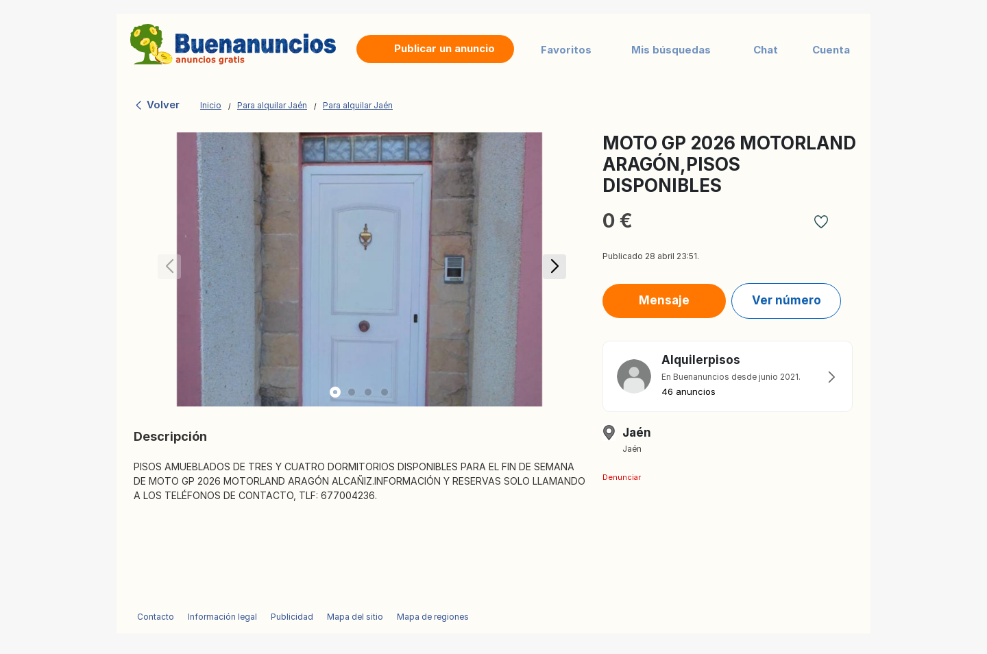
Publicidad (292, 616)
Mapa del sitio (355, 616)
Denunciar (621, 477)
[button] (552, 269)
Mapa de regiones (433, 616)
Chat (765, 49)
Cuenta (831, 49)
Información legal (222, 616)
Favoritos (566, 49)
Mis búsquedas (671, 49)
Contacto (155, 616)
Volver (157, 104)
